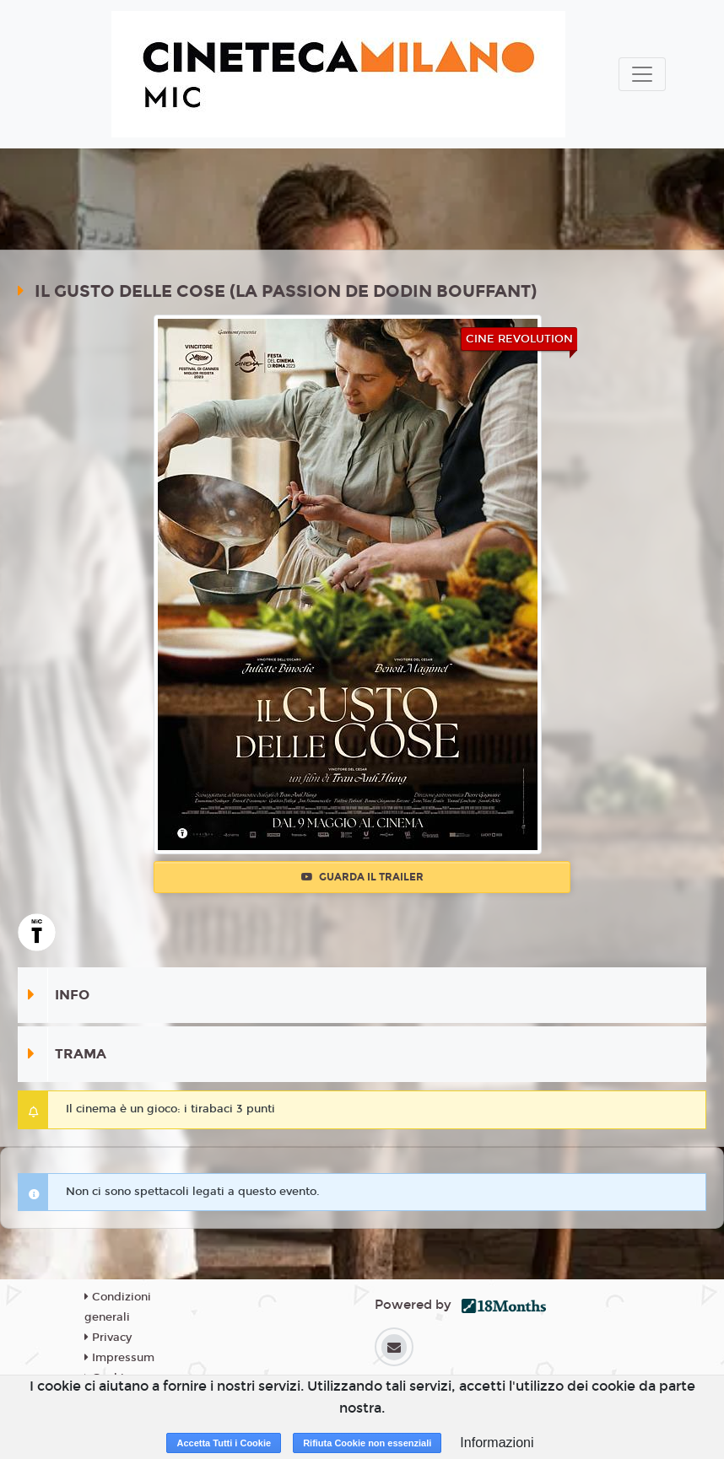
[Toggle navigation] (642, 74)
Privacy (108, 1337)
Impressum (119, 1358)
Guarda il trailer (362, 877)
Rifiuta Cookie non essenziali (367, 1443)
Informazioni (496, 1442)
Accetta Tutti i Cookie (223, 1443)
